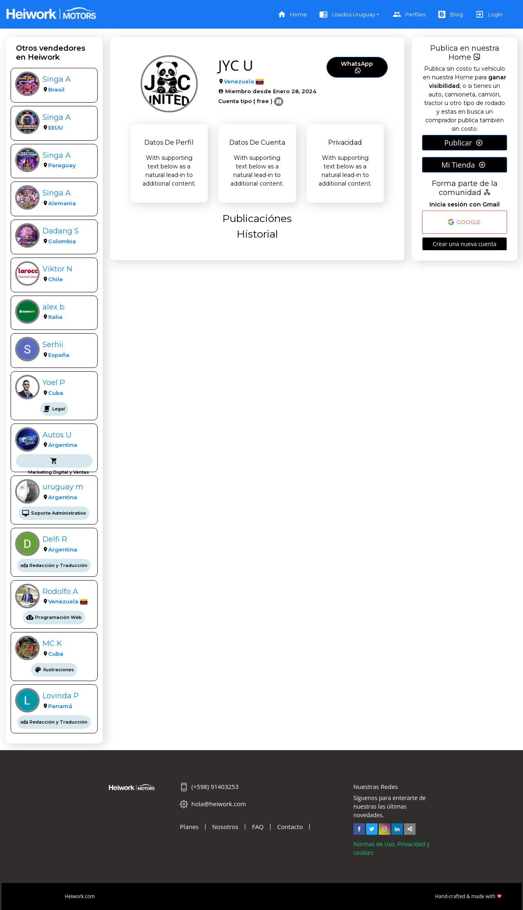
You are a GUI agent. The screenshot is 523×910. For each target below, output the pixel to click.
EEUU (55, 127)
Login (489, 14)
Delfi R (54, 539)
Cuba (55, 393)
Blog (450, 14)
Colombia (62, 241)
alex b (53, 307)
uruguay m (62, 486)
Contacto (290, 827)
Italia (55, 317)
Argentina (62, 445)
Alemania (62, 203)
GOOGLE (464, 222)
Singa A (56, 79)
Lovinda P (60, 695)
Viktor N (57, 268)
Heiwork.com (80, 896)
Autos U (57, 434)
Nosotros (225, 827)
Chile (55, 279)
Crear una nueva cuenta (464, 244)
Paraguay (62, 165)
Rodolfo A (60, 591)
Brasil (56, 89)
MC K (52, 643)
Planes (189, 827)
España (58, 355)
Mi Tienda (463, 165)
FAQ (258, 827)
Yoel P (53, 382)
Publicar (463, 143)
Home (292, 14)
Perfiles (409, 14)
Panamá (60, 706)
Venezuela (63, 601)
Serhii (52, 344)
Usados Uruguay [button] (347, 14)
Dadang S (60, 230)
